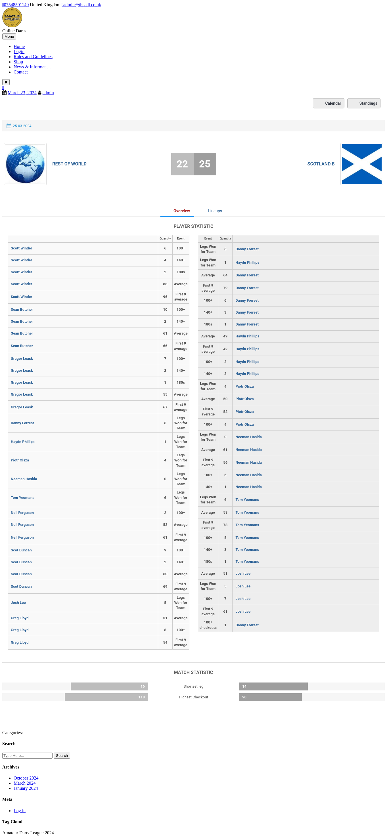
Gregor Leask (22, 358)
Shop (18, 61)
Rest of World (69, 164)
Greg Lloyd (20, 618)
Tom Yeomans (22, 497)
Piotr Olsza (20, 460)
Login (19, 51)
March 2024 (25, 783)
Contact (21, 72)
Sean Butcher (22, 309)
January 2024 (26, 788)
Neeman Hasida (24, 479)
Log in (20, 810)
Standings (363, 103)
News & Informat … (32, 66)
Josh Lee (18, 602)
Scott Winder (21, 248)
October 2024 (26, 778)
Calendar (328, 103)
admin (48, 92)
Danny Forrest (22, 423)
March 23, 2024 (22, 92)
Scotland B (321, 164)
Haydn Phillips (23, 442)
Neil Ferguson (22, 513)
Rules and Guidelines (33, 56)
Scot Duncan (21, 550)
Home (19, 46)
